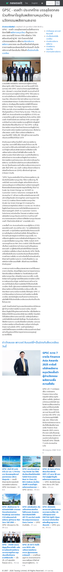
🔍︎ (58, 3)
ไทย (26, 3)
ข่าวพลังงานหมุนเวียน (50, 47)
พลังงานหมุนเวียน (18, 32)
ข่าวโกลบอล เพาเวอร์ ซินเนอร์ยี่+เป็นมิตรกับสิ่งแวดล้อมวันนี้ (30, 344)
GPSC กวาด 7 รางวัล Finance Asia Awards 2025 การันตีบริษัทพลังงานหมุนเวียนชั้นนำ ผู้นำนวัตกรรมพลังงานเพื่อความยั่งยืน (51, 368)
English (35, 3)
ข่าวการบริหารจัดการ (53, 51)
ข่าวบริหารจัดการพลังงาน (52, 42)
